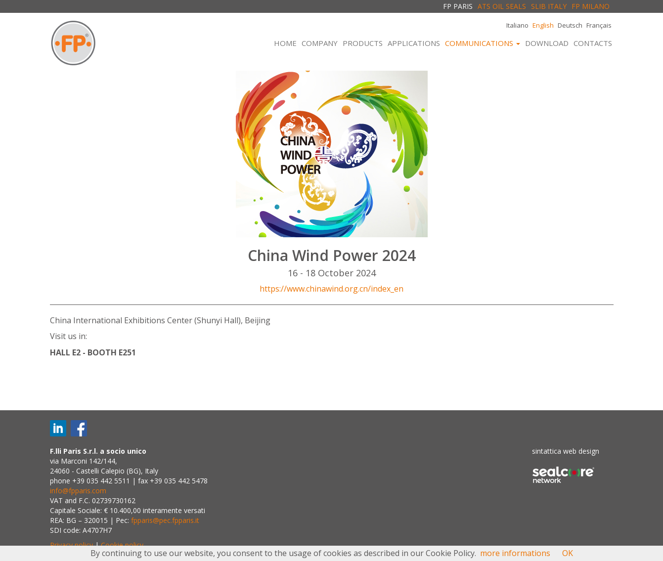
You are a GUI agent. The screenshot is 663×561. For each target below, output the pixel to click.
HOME (285, 43)
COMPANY (320, 43)
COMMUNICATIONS (482, 43)
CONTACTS (593, 43)
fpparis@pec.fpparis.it (165, 520)
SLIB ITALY (549, 6)
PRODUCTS (363, 43)
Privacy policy (71, 545)
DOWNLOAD (547, 43)
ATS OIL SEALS (502, 6)
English (543, 25)
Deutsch (570, 25)
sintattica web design (565, 451)
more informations (515, 553)
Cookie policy (122, 545)
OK (567, 553)
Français (599, 25)
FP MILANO (591, 6)
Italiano (517, 25)
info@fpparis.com (78, 490)
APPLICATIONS (414, 43)
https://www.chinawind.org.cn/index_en (331, 288)
